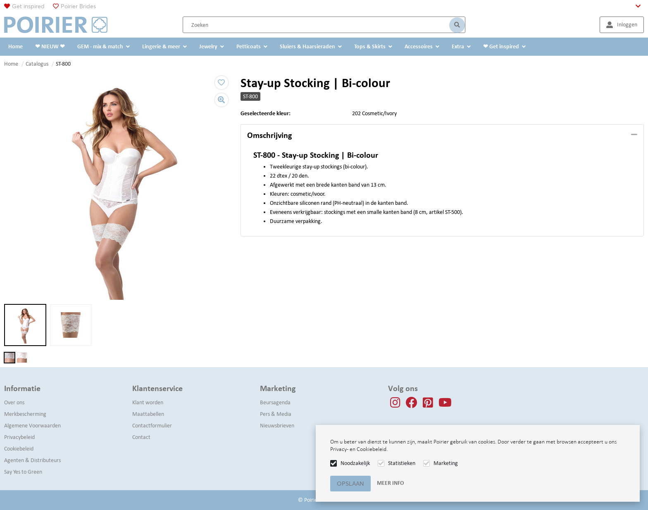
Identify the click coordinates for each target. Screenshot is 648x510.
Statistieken (401, 463)
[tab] (442, 135)
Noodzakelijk (355, 463)
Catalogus (37, 64)
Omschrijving (269, 135)
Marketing (446, 463)
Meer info (390, 483)
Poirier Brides (78, 6)
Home (11, 64)
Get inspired (28, 6)
